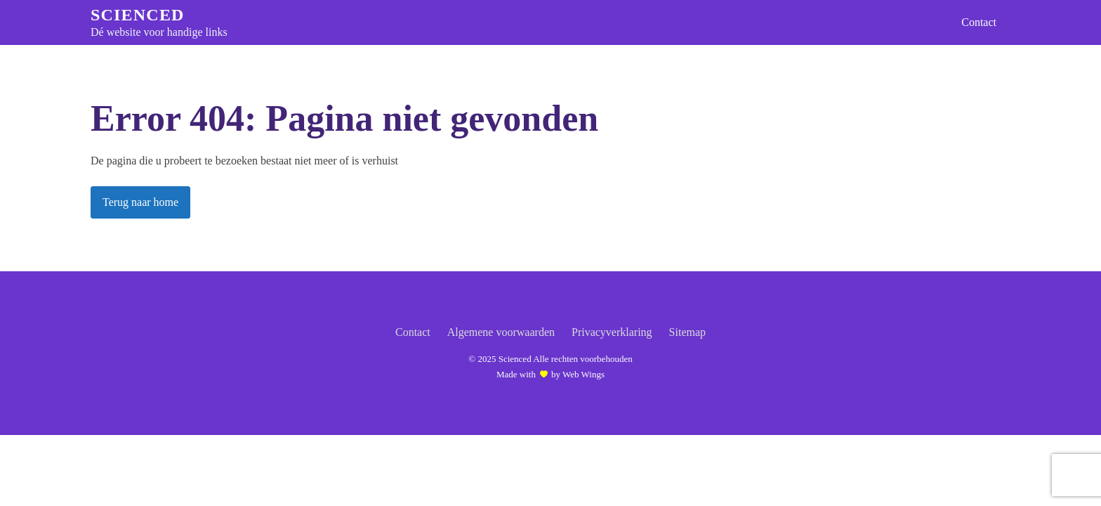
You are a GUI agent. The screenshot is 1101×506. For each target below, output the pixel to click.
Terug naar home (140, 202)
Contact (978, 22)
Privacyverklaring (612, 332)
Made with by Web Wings (550, 373)
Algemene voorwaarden (501, 332)
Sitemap (687, 332)
